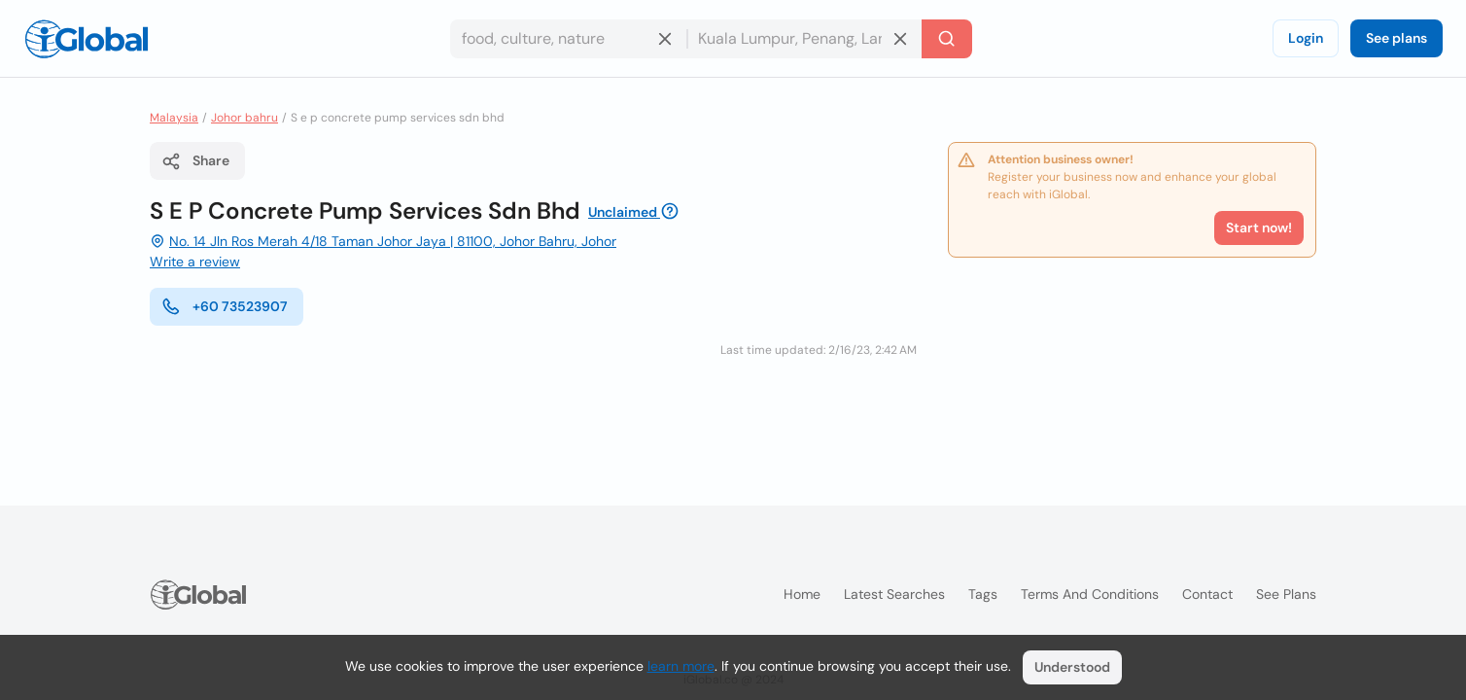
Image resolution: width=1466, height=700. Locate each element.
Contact (1207, 594)
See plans (1396, 38)
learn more (681, 666)
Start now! (1259, 227)
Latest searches (894, 594)
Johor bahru (244, 117)
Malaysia (174, 117)
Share (195, 161)
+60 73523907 (224, 306)
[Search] (947, 38)
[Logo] (86, 38)
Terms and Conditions (1090, 594)
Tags (982, 594)
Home (802, 594)
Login (1305, 38)
